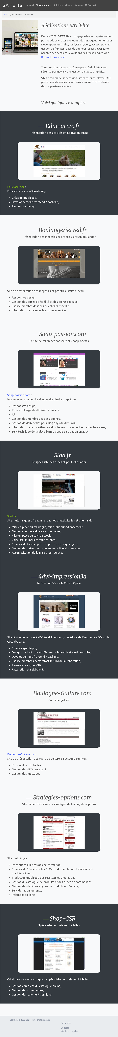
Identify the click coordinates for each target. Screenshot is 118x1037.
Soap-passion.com (18, 395)
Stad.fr (11, 516)
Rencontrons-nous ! (53, 57)
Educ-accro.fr (15, 187)
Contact (90, 5)
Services (78, 5)
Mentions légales (69, 1031)
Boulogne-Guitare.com (21, 754)
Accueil (30, 5)
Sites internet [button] (43, 5)
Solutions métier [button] (62, 5)
